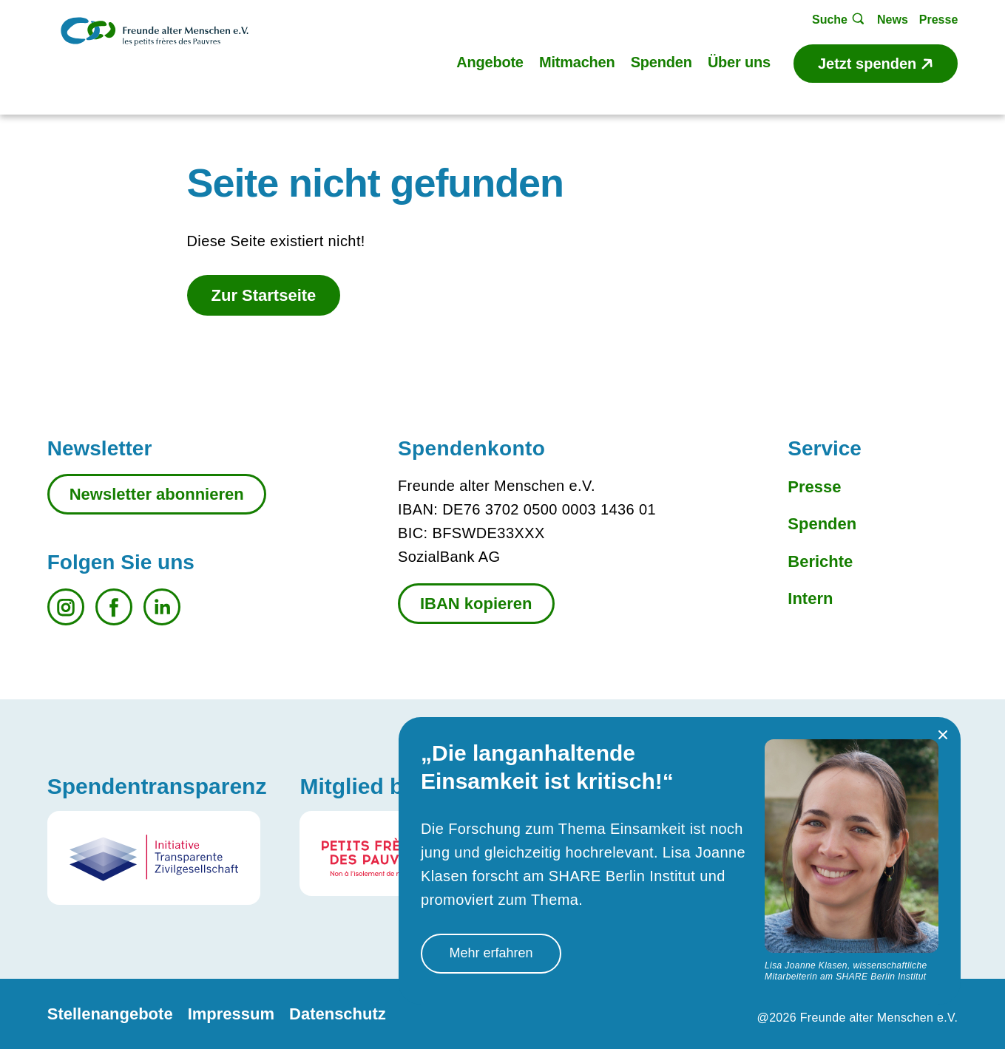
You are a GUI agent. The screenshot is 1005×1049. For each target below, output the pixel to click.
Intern (810, 598)
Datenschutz (337, 1014)
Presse (814, 487)
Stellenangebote (110, 1014)
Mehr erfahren (490, 953)
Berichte (820, 561)
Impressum (231, 1014)
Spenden (822, 524)
